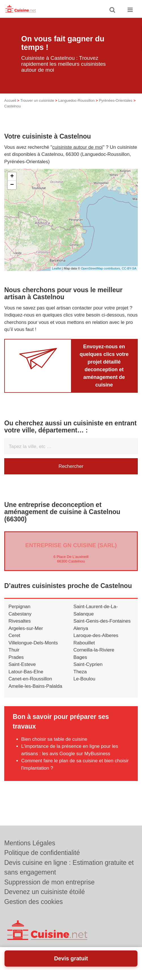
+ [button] (12, 176)
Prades (16, 657)
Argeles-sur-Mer (25, 628)
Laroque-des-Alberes (96, 635)
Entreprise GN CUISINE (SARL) (71, 545)
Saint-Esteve (22, 664)
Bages (80, 657)
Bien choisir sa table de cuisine (54, 739)
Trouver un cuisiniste (37, 100)
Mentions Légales (29, 843)
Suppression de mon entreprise (49, 882)
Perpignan (19, 606)
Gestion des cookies (33, 901)
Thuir (14, 650)
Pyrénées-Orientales (116, 100)
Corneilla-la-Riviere (94, 650)
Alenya (81, 628)
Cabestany (19, 614)
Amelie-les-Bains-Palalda (35, 686)
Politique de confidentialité (42, 852)
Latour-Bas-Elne (25, 671)
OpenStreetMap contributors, (101, 268)
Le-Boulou (85, 679)
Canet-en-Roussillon (30, 679)
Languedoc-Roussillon (76, 100)
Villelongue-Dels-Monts (33, 643)
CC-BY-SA (129, 268)
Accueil (10, 100)
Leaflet (56, 268)
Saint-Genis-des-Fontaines (102, 621)
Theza (80, 671)
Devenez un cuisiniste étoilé (44, 891)
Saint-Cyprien (88, 664)
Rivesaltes (19, 621)
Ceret (14, 635)
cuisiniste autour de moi (77, 147)
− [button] (12, 185)
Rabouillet (84, 643)
